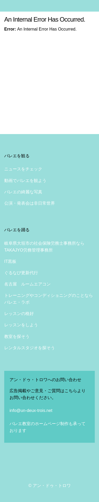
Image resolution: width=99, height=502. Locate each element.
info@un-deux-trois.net (31, 410)
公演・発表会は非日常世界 (29, 203)
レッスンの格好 (19, 313)
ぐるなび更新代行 (21, 272)
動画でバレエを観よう (25, 180)
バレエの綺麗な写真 (23, 192)
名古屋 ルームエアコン (27, 284)
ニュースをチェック (23, 169)
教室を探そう (17, 336)
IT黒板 (10, 261)
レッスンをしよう (21, 325)
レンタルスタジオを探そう (29, 348)
